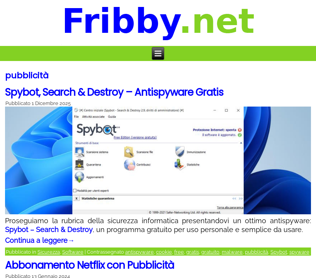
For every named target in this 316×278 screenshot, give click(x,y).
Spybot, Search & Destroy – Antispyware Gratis (114, 92)
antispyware (139, 252)
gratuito (210, 252)
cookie (164, 252)
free (179, 252)
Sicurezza (48, 252)
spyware (299, 252)
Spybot (278, 252)
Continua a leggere (40, 240)
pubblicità (256, 252)
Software (72, 252)
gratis (192, 252)
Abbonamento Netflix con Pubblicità (89, 265)
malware (232, 252)
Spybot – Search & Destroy (49, 229)
